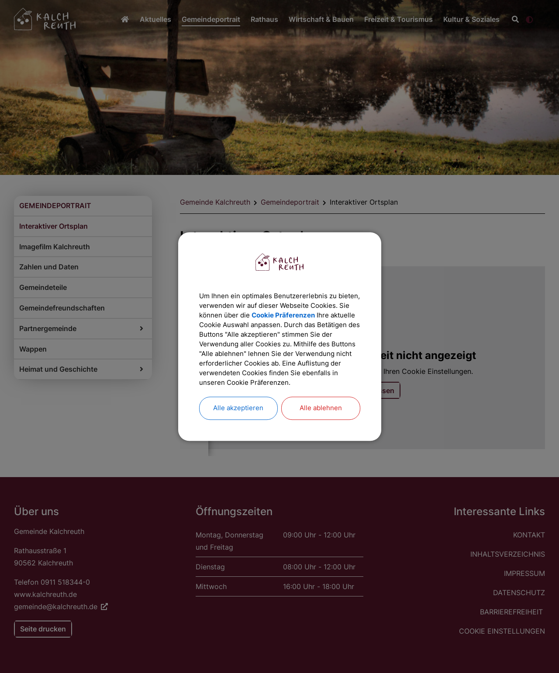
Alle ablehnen (321, 417)
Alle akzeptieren (238, 417)
